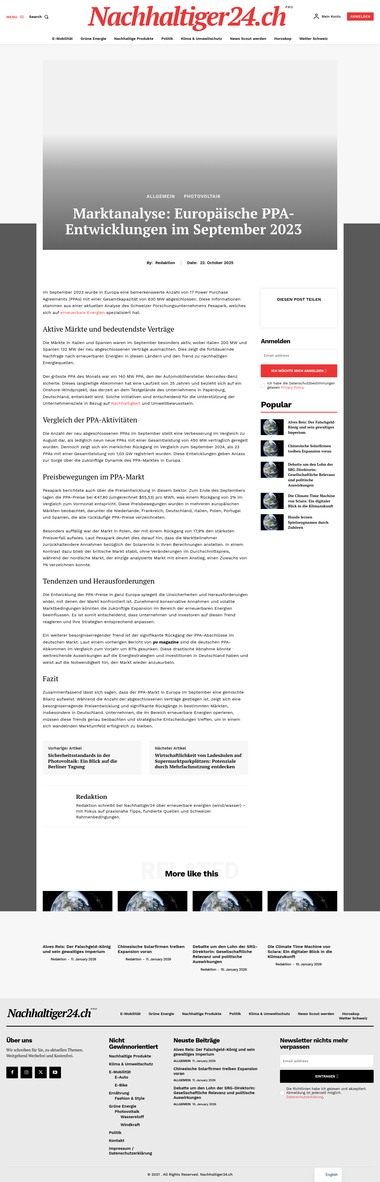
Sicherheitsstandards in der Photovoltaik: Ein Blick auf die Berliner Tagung (82, 761)
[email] (299, 355)
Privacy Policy (292, 387)
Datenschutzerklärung (304, 1097)
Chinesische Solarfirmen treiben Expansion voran (309, 448)
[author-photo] (46, 959)
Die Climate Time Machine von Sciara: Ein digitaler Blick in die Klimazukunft (311, 500)
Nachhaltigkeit (126, 403)
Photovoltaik (202, 196)
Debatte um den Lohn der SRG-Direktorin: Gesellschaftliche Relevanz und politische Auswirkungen (311, 474)
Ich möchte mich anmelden (299, 370)
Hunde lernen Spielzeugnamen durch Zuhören (308, 522)
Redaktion (165, 262)
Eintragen (326, 1076)
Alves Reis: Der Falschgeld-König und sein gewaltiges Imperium (312, 427)
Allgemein (161, 196)
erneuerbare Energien (82, 312)
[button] (40, 16)
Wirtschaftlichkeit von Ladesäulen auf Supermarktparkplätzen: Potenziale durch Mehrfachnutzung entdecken (198, 761)
